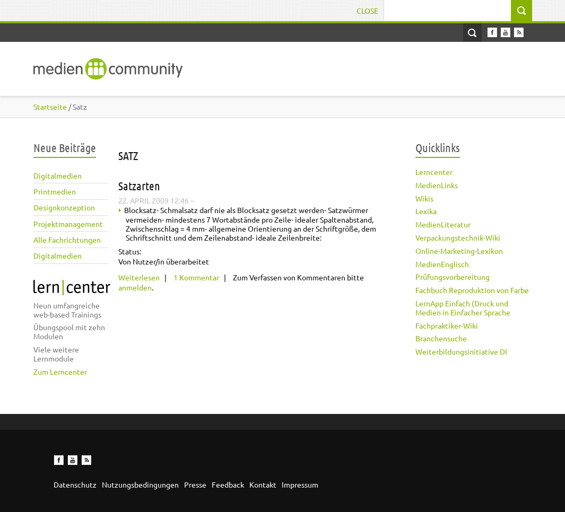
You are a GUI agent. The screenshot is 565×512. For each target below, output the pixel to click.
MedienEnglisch (442, 264)
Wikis (424, 198)
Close (367, 10)
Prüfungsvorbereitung (452, 276)
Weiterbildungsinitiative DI (461, 351)
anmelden (135, 287)
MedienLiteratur (443, 224)
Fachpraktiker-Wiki (446, 325)
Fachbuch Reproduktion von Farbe (472, 290)
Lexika (426, 211)
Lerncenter (434, 171)
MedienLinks (436, 185)
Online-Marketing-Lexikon (459, 250)
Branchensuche (441, 338)
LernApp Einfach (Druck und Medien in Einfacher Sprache (462, 307)
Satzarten (139, 185)
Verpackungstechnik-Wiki (457, 237)
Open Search (472, 32)
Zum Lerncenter (60, 371)
